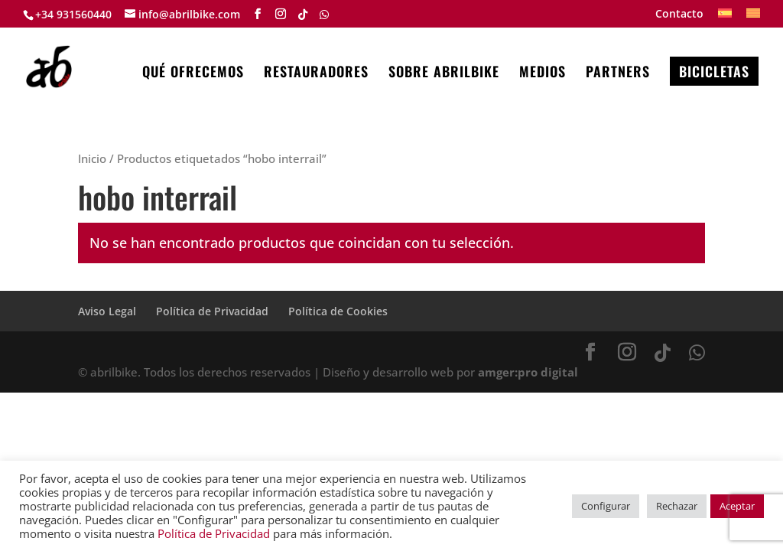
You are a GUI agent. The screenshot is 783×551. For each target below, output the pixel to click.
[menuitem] (725, 18)
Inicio (92, 158)
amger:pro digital (528, 372)
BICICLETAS (714, 71)
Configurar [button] (605, 506)
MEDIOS (542, 73)
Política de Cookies (338, 311)
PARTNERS (618, 73)
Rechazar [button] (676, 506)
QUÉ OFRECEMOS (193, 73)
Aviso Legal (107, 311)
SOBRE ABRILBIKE (443, 73)
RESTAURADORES (316, 73)
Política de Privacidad (212, 311)
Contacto (679, 14)
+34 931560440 (73, 14)
